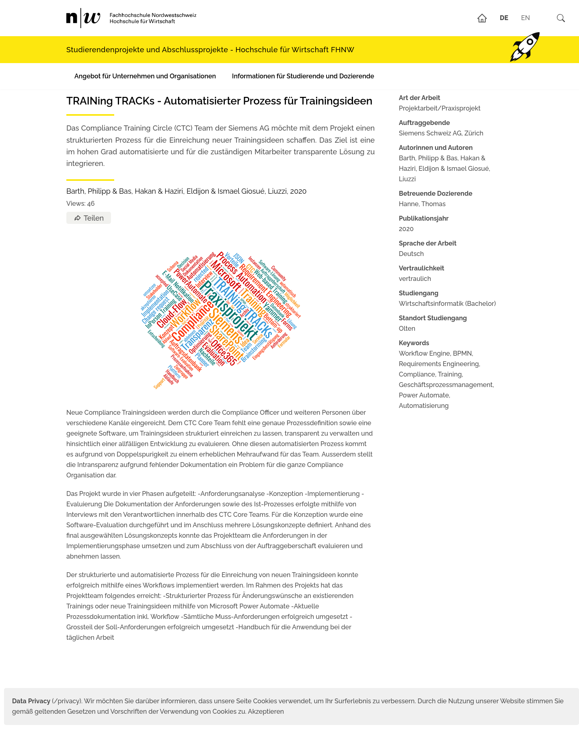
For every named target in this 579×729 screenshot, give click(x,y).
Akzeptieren (266, 711)
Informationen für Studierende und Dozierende (303, 76)
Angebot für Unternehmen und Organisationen (145, 76)
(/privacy (45, 701)
